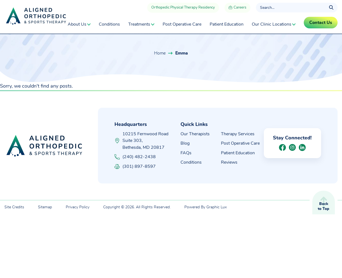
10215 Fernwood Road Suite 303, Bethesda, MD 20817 (145, 141)
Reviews (229, 162)
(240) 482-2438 (135, 157)
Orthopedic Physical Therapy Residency (183, 7)
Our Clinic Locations (271, 24)
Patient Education (226, 24)
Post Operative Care (182, 24)
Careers (237, 8)
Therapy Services (238, 134)
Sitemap (45, 207)
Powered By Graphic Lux (205, 207)
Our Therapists (195, 134)
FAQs (185, 153)
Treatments (139, 24)
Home (160, 53)
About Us (77, 24)
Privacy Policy (77, 207)
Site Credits (14, 207)
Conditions (109, 24)
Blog (185, 143)
